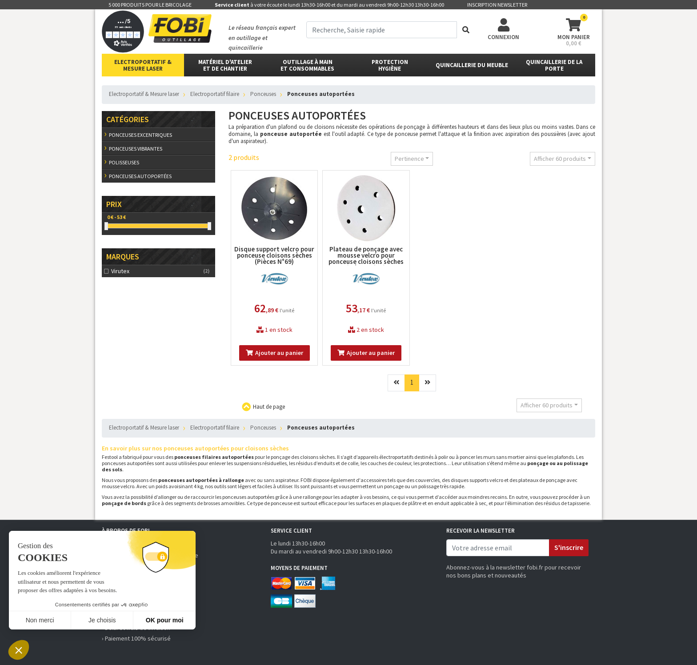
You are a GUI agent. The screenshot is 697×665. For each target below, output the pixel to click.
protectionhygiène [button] (390, 65)
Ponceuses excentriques (140, 134)
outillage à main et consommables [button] (307, 65)
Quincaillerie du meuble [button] (472, 65)
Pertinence (409, 159)
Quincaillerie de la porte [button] (554, 65)
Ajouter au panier (274, 353)
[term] (381, 29)
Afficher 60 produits (560, 159)
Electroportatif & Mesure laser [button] (143, 65)
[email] (497, 547)
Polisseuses (124, 162)
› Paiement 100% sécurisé (136, 638)
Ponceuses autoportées (140, 176)
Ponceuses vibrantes (135, 148)
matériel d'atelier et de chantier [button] (225, 65)
